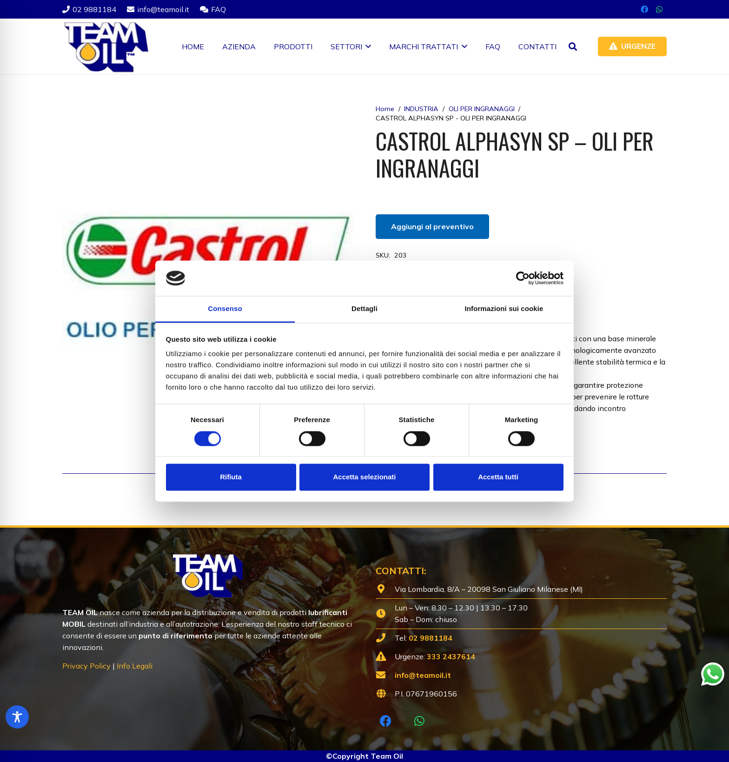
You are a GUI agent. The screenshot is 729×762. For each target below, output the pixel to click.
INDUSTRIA (421, 109)
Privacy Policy (86, 665)
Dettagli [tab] (364, 309)
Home (385, 109)
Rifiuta (231, 477)
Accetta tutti (498, 477)
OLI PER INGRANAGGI (482, 109)
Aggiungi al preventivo (432, 226)
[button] (366, 46)
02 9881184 (430, 638)
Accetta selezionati (364, 477)
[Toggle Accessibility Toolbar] (17, 716)
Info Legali (134, 665)
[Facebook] (644, 9)
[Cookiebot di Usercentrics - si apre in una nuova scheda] (522, 278)
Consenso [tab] (225, 309)
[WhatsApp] (659, 9)
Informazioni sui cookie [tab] (504, 309)
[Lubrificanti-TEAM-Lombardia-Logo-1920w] (105, 46)
